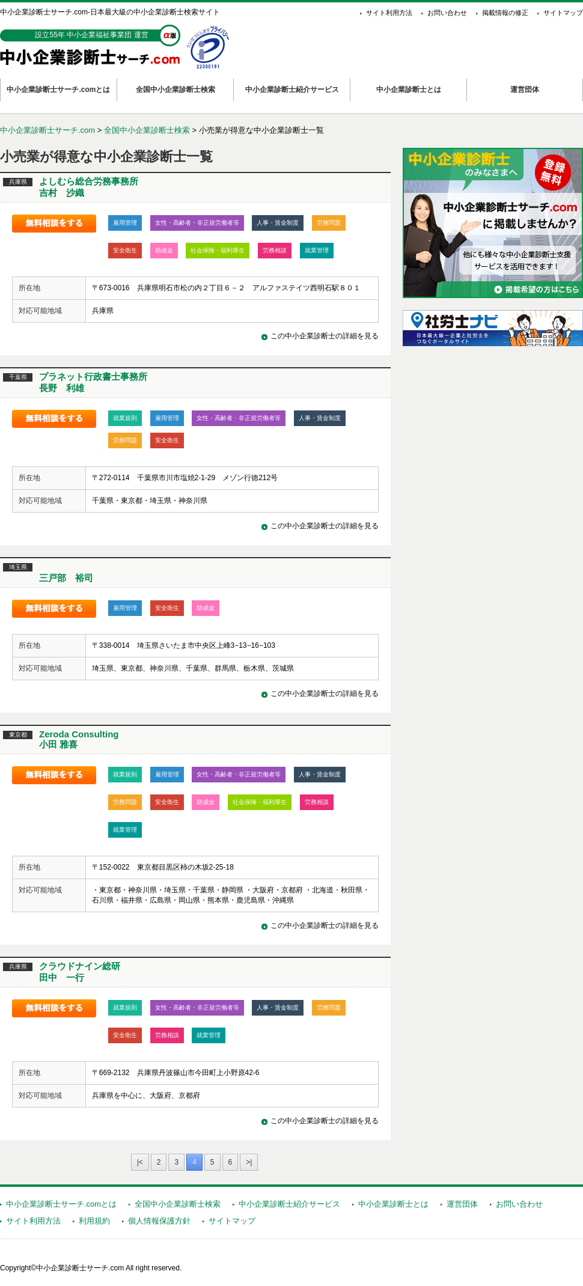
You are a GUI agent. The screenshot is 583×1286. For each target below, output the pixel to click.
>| (249, 1162)
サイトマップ (563, 12)
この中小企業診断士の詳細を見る (324, 336)
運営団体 (462, 1203)
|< (140, 1162)
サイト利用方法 (389, 12)
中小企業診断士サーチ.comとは (61, 1203)
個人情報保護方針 (159, 1220)
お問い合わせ (447, 12)
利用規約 (94, 1220)
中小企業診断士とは (393, 1203)
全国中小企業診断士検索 (147, 130)
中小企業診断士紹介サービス (289, 1203)
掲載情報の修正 (505, 12)
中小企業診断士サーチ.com (47, 130)
